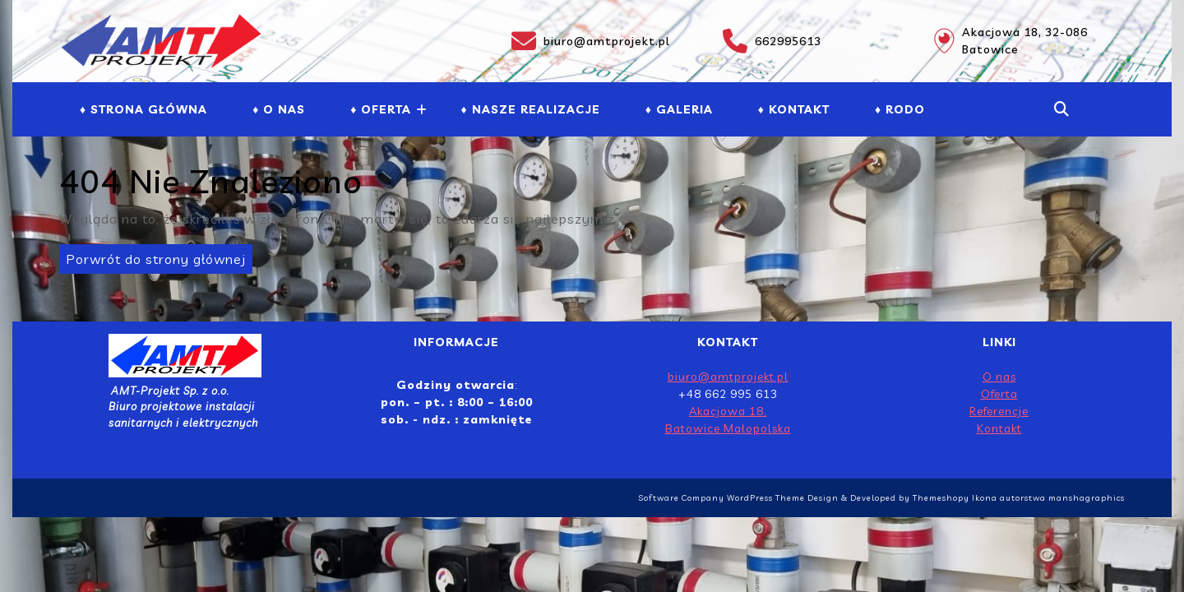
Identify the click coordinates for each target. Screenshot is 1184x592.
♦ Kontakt (794, 109)
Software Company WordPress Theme (721, 498)
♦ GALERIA (679, 109)
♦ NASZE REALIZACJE (529, 109)
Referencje (999, 411)
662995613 (772, 41)
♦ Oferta (380, 109)
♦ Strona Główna (143, 109)
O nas (999, 376)
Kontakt (999, 428)
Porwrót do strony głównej (152, 255)
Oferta (999, 393)
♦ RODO (900, 109)
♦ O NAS (278, 109)
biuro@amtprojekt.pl (590, 41)
